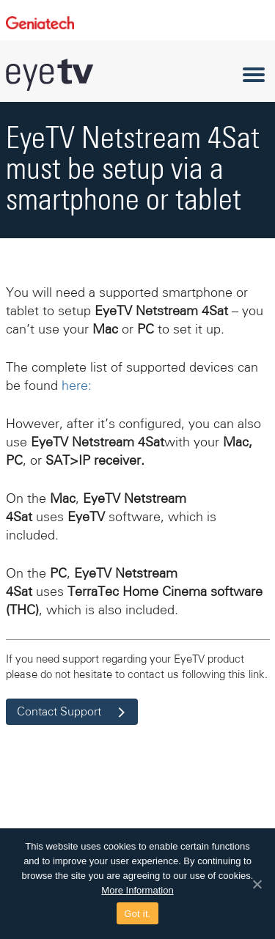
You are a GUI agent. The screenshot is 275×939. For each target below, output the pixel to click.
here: (77, 386)
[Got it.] (256, 884)
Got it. (137, 913)
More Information (137, 890)
